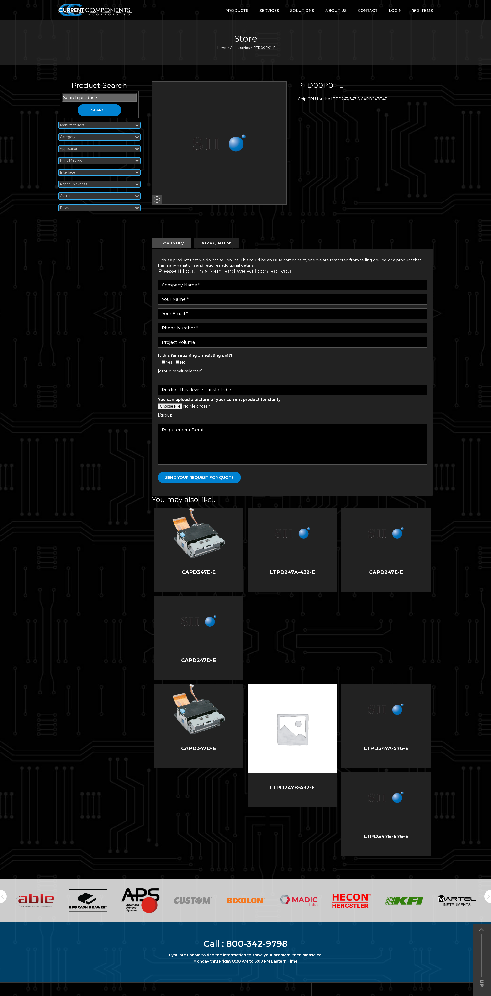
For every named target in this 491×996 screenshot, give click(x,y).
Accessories (240, 48)
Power (99, 208)
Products (236, 10)
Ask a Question (216, 243)
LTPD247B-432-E (292, 787)
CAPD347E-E (199, 572)
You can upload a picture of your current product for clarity (219, 399)
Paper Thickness (99, 184)
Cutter (99, 196)
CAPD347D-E (198, 748)
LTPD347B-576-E (386, 836)
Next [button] (487, 896)
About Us (336, 10)
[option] (35, 900)
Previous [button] (3, 896)
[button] (157, 200)
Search (99, 110)
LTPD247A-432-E (292, 572)
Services (269, 10)
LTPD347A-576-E (386, 748)
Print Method (99, 160)
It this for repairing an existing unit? (195, 355)
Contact (368, 10)
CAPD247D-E (198, 660)
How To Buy (172, 243)
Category (99, 137)
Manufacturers (99, 125)
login (395, 10)
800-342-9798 (257, 943)
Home (221, 48)
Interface (99, 172)
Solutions (302, 10)
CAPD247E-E (386, 572)
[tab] (171, 243)
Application (99, 149)
